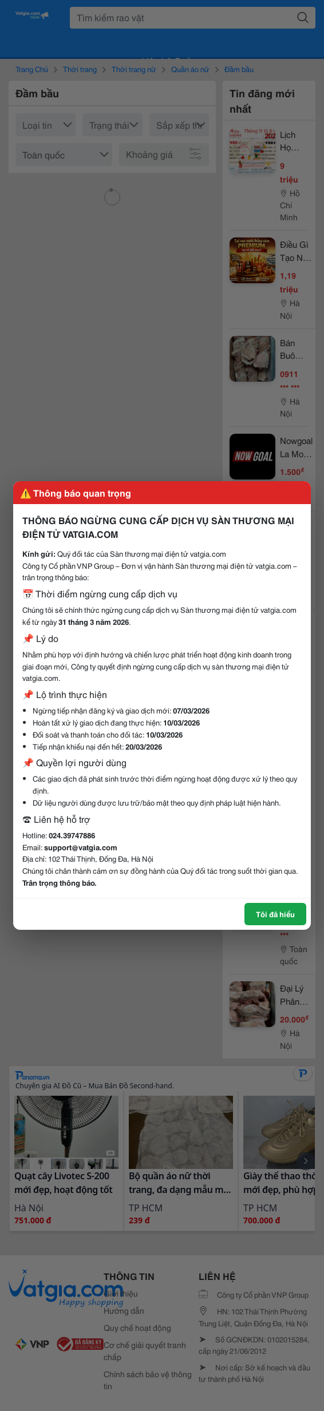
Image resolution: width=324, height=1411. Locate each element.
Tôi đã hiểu (275, 914)
